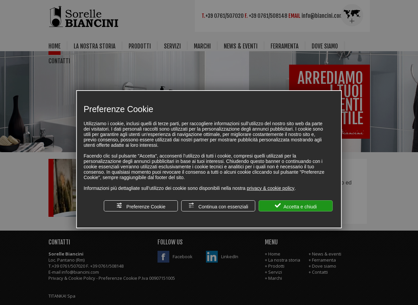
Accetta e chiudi (296, 205)
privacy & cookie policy (270, 188)
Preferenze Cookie (141, 205)
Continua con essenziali (218, 205)
